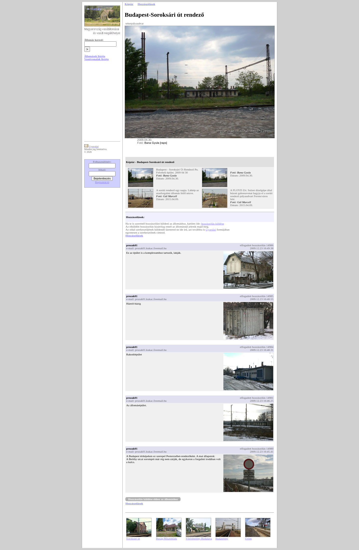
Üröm (248, 538)
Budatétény (221, 538)
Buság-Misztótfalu (166, 538)
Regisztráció (102, 182)
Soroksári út (133, 538)
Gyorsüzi (211, 229)
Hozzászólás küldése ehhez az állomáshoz (153, 499)
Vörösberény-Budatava (199, 538)
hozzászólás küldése (212, 223)
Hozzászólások (134, 235)
